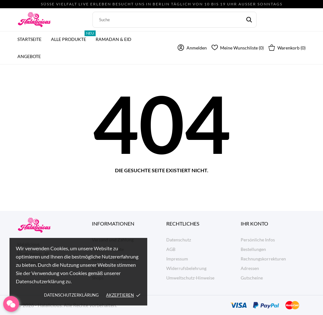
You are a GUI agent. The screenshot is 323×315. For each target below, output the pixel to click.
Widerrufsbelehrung (186, 268)
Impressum (177, 258)
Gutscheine (252, 277)
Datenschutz (178, 239)
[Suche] (174, 20)
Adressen (250, 268)
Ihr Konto (254, 223)
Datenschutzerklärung (71, 295)
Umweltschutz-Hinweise (190, 277)
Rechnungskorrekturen (263, 258)
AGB (170, 249)
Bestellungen (253, 249)
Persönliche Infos (258, 239)
